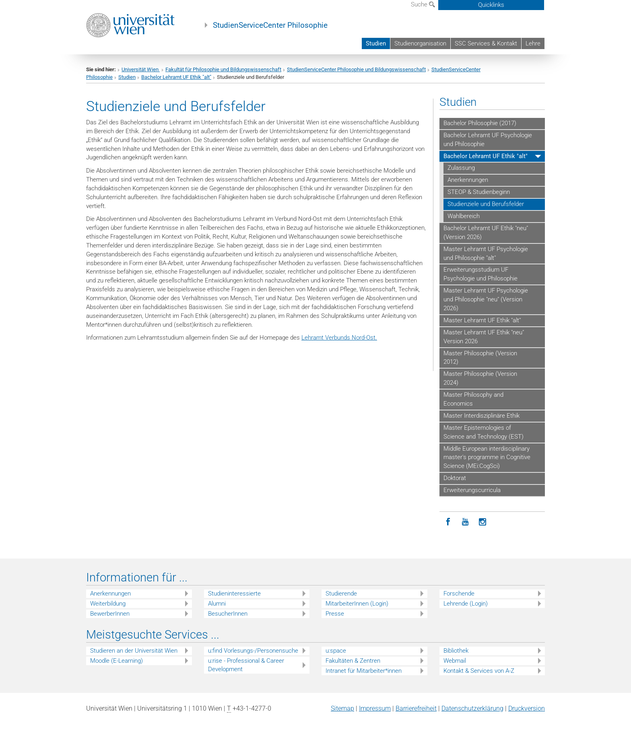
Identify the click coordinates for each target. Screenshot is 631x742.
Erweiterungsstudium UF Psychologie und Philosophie (480, 274)
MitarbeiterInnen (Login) (357, 603)
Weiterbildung (108, 603)
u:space (336, 650)
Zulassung (461, 167)
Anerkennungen (467, 179)
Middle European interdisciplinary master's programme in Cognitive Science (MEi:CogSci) (486, 457)
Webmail (454, 660)
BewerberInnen (110, 613)
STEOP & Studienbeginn (478, 192)
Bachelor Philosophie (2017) (479, 123)
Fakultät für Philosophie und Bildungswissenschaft (223, 69)
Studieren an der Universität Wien (133, 650)
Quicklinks (491, 4)
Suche (423, 4)
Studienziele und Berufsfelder (485, 204)
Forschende (458, 593)
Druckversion (526, 708)
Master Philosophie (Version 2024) (480, 378)
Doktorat (454, 478)
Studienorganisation (420, 43)
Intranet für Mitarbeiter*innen (364, 670)
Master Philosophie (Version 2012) (480, 358)
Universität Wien (141, 69)
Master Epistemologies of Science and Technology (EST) (483, 432)
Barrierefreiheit (416, 708)
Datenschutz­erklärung (472, 708)
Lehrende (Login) (465, 603)
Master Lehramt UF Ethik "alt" (482, 320)
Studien (376, 43)
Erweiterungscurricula (472, 490)
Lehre (533, 43)
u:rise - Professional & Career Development (246, 665)
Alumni (217, 603)
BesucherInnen (227, 613)
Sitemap (342, 708)
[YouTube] (465, 522)
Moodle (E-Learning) (116, 660)
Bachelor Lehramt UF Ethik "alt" (176, 77)
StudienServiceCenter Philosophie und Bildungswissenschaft (356, 69)
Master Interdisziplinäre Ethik (481, 415)
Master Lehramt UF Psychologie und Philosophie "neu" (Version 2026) (485, 299)
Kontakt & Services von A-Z (478, 670)
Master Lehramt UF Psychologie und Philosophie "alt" (485, 253)
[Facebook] (448, 522)
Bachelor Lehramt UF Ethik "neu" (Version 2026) (485, 233)
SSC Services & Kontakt (486, 43)
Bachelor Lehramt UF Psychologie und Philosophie (487, 140)
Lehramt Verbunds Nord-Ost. (339, 337)
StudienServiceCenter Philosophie (270, 25)
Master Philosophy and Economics (473, 399)
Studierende (341, 593)
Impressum (375, 708)
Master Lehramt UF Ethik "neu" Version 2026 (483, 337)
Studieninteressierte (234, 593)
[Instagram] (482, 522)
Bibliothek (455, 650)
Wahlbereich (463, 216)
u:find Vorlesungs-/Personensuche (253, 650)
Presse (335, 613)
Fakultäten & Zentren (353, 660)
